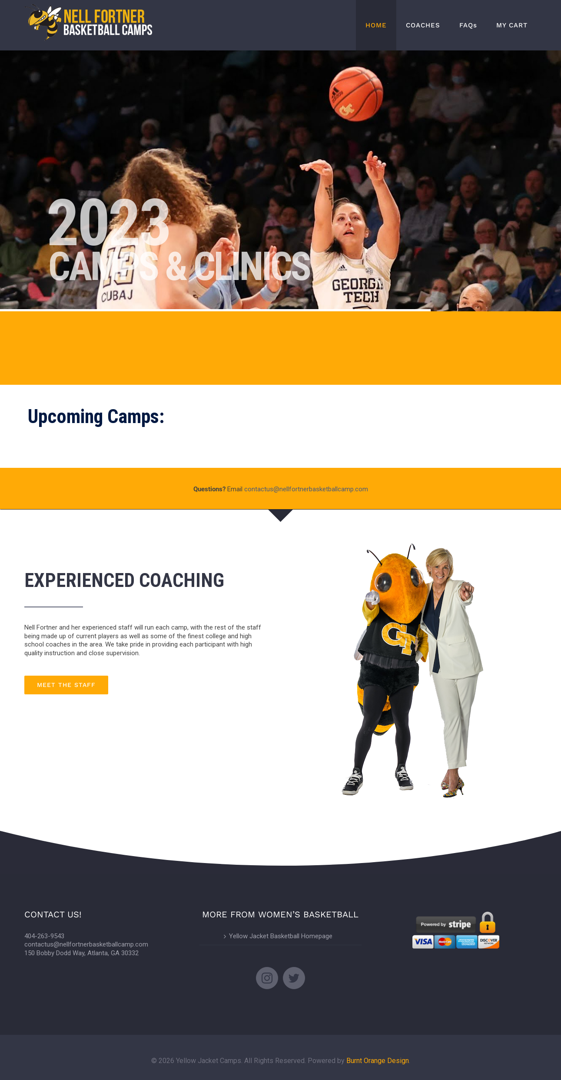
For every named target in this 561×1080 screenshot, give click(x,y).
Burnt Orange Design (377, 1061)
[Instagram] (267, 978)
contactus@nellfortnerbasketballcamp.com (306, 489)
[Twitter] (294, 978)
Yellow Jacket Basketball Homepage (280, 936)
